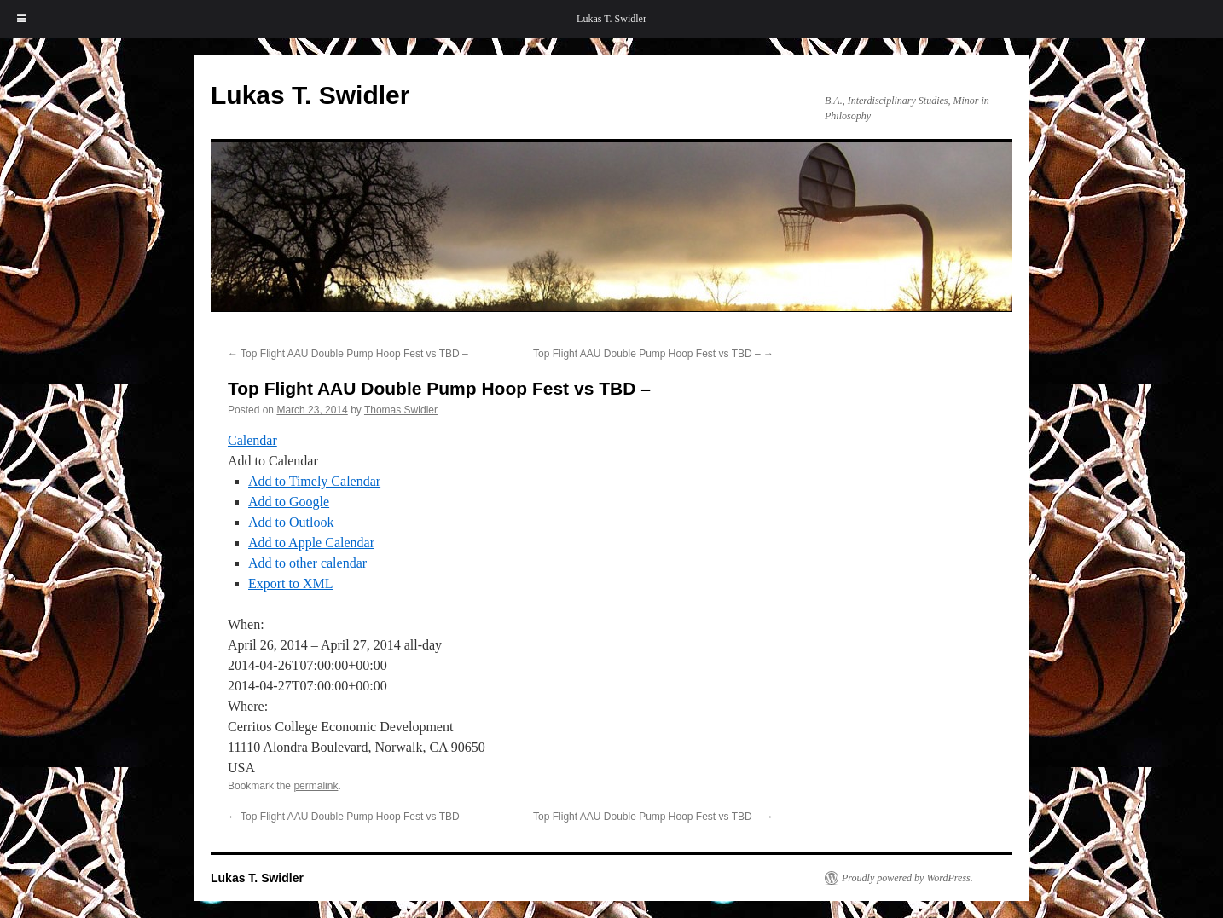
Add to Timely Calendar (314, 481)
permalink (315, 786)
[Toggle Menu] (21, 19)
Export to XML (290, 583)
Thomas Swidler (401, 410)
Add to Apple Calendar (311, 542)
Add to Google (288, 501)
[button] (273, 460)
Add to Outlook (290, 522)
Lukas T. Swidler (611, 19)
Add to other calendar (307, 563)
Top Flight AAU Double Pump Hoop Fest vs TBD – (348, 354)
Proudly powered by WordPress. (907, 878)
